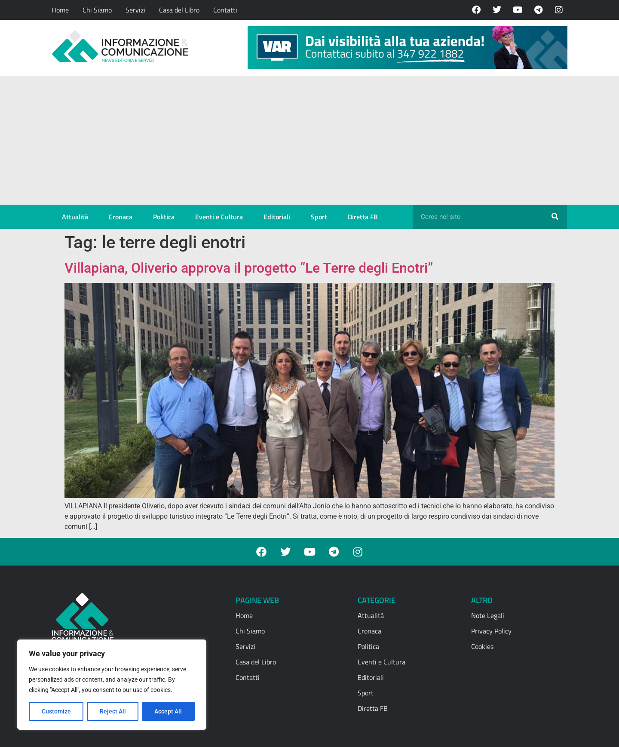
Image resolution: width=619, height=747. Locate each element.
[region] (111, 684)
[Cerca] (555, 217)
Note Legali (487, 615)
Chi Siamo (97, 10)
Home (60, 10)
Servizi (135, 10)
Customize (56, 711)
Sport (319, 217)
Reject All (113, 711)
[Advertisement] (309, 140)
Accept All (168, 711)
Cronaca (120, 217)
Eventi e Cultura (219, 217)
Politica (164, 217)
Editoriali (277, 217)
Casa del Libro (179, 10)
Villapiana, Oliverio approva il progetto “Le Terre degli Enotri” (248, 268)
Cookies (482, 646)
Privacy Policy (491, 631)
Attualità (75, 217)
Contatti (225, 10)
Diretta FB (363, 217)
